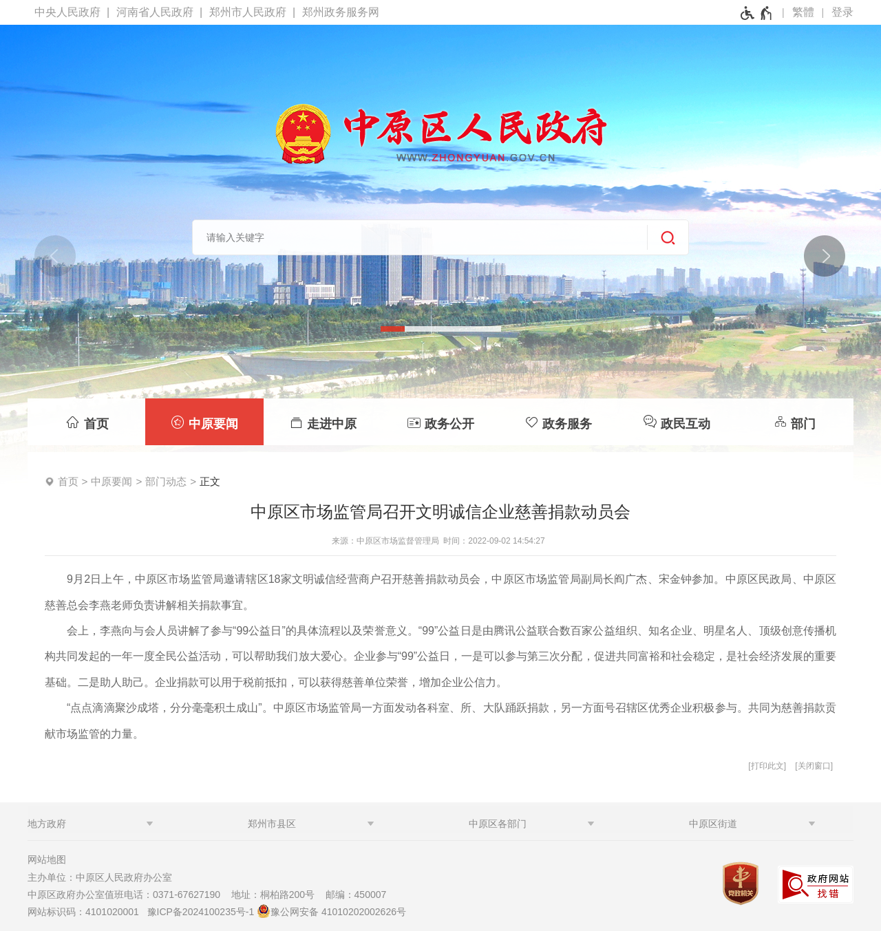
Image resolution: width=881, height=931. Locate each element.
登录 (842, 12)
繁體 (803, 12)
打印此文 (767, 766)
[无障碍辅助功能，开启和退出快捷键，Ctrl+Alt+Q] (756, 13)
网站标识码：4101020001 (86, 911)
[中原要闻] (204, 421)
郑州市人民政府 (247, 12)
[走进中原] (322, 421)
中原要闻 (111, 481)
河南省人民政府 (154, 12)
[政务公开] (440, 421)
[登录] (842, 12)
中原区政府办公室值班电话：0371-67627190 (128, 894)
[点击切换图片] (824, 255)
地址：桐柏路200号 (277, 894)
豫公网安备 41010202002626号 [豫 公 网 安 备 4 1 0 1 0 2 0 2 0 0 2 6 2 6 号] (331, 911)
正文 (210, 481)
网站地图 (47, 859)
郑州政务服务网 (340, 12)
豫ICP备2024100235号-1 (201, 911)
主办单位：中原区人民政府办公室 (104, 877)
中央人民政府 (67, 12)
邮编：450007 (356, 894)
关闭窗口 (814, 766)
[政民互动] (676, 421)
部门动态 (166, 481)
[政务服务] (558, 421)
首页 (68, 481)
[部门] (794, 421)
